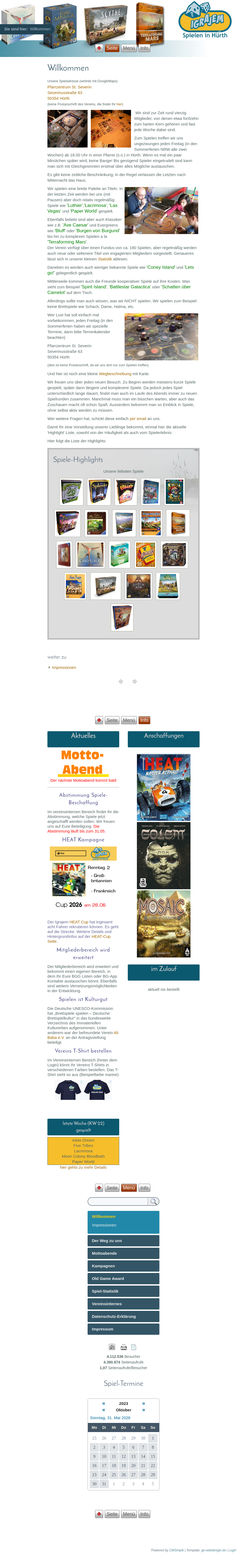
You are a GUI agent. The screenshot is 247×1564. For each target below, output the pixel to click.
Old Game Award (108, 1278)
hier (119, 104)
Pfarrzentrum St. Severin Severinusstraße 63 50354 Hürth (69, 93)
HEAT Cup (79, 922)
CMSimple (176, 1550)
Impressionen (64, 667)
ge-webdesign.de (213, 1550)
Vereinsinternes (107, 1303)
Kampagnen (103, 1266)
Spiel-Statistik (105, 1291)
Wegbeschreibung (115, 373)
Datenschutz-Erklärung (114, 1316)
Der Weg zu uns (107, 1240)
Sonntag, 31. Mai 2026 (110, 1417)
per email (138, 418)
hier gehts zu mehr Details (83, 1167)
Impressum (102, 1329)
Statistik (105, 259)
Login (232, 1550)
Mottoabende (104, 1253)
